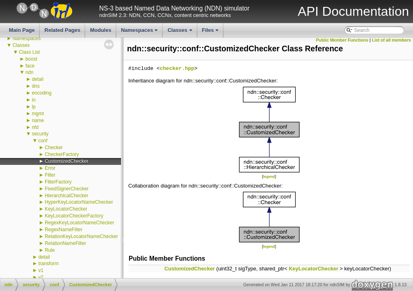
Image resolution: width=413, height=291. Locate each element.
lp (33, 107)
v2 (41, 277)
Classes (180, 32)
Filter (50, 175)
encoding (42, 93)
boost (31, 59)
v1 (41, 270)
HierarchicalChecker (66, 195)
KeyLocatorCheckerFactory (74, 216)
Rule (50, 250)
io (33, 100)
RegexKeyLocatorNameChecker (79, 223)
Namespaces (140, 32)
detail (38, 79)
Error (50, 168)
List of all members (391, 40)
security (40, 134)
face (30, 66)
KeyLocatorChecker (66, 209)
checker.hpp (177, 68)
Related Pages (62, 30)
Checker (54, 147)
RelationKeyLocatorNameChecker (81, 236)
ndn (29, 72)
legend (269, 177)
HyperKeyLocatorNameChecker (79, 202)
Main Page (22, 30)
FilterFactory (58, 182)
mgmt (38, 113)
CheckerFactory (62, 154)
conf (43, 140)
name (38, 120)
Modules (100, 30)
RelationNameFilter (65, 243)
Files (211, 32)
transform (48, 263)
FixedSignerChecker (67, 189)
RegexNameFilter (63, 229)
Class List (29, 52)
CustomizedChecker (66, 161)
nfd (35, 127)
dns (36, 86)
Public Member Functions (342, 40)
